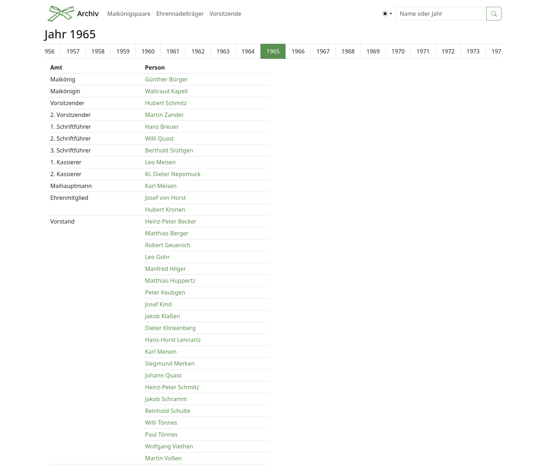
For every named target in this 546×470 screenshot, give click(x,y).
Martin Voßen (163, 458)
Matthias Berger (167, 233)
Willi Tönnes (161, 423)
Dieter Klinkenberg (170, 328)
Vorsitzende (225, 14)
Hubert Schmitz (166, 103)
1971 (423, 51)
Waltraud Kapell (166, 91)
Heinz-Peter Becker (170, 221)
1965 (273, 51)
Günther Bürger (166, 79)
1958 (98, 51)
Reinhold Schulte (167, 411)
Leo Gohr (157, 257)
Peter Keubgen (165, 292)
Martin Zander (164, 115)
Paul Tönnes (161, 434)
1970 (398, 51)
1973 (473, 51)
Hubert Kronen (165, 209)
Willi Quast (159, 138)
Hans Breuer (162, 127)
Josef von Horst (165, 198)
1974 (498, 51)
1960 (148, 51)
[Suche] (441, 13)
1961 (173, 51)
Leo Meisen (160, 162)
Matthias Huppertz (170, 281)
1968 (348, 51)
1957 (73, 51)
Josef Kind (158, 304)
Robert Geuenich (167, 245)
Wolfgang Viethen (169, 446)
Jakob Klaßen (162, 316)
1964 (248, 51)
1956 (48, 51)
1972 (448, 51)
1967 (323, 51)
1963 (223, 51)
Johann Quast (163, 375)
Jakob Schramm (166, 399)
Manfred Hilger (165, 269)
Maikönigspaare (128, 14)
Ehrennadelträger (180, 14)
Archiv (87, 13)
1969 (373, 51)
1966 (298, 51)
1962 (198, 51)
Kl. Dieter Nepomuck (173, 174)
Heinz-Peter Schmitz (172, 387)
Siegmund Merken (170, 363)
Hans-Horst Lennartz (173, 340)
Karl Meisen (161, 186)
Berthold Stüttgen (169, 150)
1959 (123, 51)
